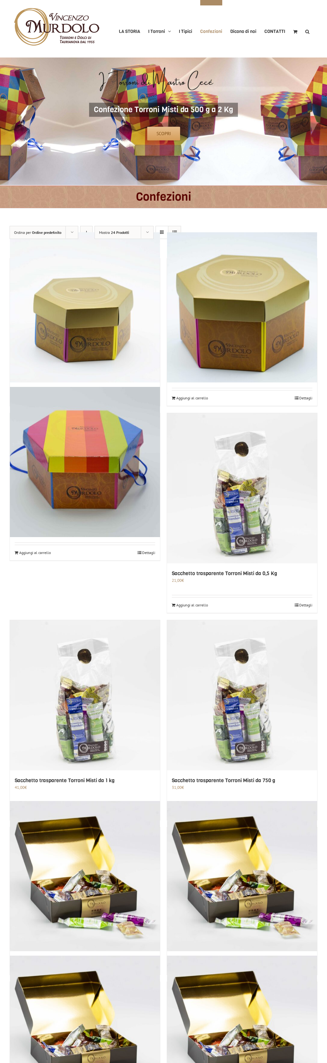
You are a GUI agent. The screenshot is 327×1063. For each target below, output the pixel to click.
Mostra (114, 232)
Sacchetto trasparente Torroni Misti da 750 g (223, 780)
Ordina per (37, 232)
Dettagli (305, 398)
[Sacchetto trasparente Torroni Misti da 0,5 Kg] (242, 488)
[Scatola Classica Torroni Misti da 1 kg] (85, 876)
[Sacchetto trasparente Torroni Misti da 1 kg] (85, 695)
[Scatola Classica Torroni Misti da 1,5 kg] (242, 876)
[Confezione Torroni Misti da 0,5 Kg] (85, 307)
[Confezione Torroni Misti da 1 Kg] (242, 307)
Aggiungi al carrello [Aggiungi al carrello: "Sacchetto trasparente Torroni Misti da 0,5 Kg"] (192, 605)
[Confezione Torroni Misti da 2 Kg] (85, 462)
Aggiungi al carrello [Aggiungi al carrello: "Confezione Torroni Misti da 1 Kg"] (192, 398)
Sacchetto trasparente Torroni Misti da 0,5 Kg (224, 573)
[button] (307, 29)
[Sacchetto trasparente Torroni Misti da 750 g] (242, 695)
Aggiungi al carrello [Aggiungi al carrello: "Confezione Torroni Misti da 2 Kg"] (35, 552)
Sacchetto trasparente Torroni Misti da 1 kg (65, 780)
